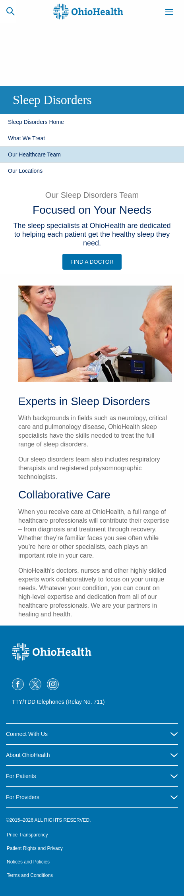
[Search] (10, 11)
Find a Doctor (92, 262)
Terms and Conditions (30, 875)
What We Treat (26, 138)
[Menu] (169, 13)
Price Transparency (27, 835)
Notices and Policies (28, 862)
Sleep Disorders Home (36, 122)
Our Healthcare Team (34, 154)
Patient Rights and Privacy (35, 848)
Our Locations (25, 171)
